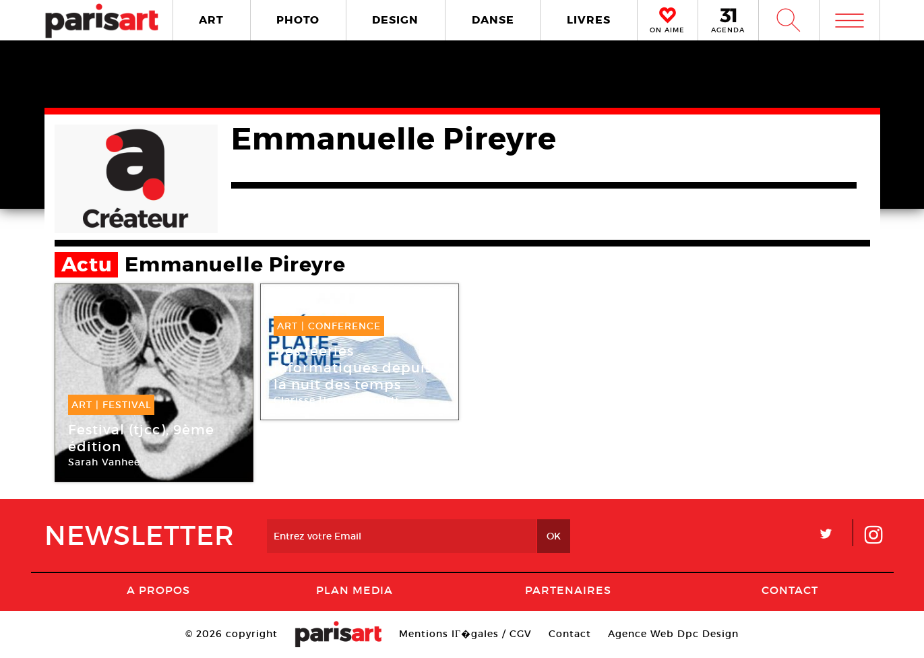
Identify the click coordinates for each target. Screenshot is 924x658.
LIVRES (589, 20)
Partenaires (568, 590)
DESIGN (395, 20)
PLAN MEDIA (354, 590)
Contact (790, 590)
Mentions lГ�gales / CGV (465, 634)
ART (211, 20)
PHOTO (297, 20)
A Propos (158, 590)
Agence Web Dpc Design (673, 634)
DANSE (493, 20)
